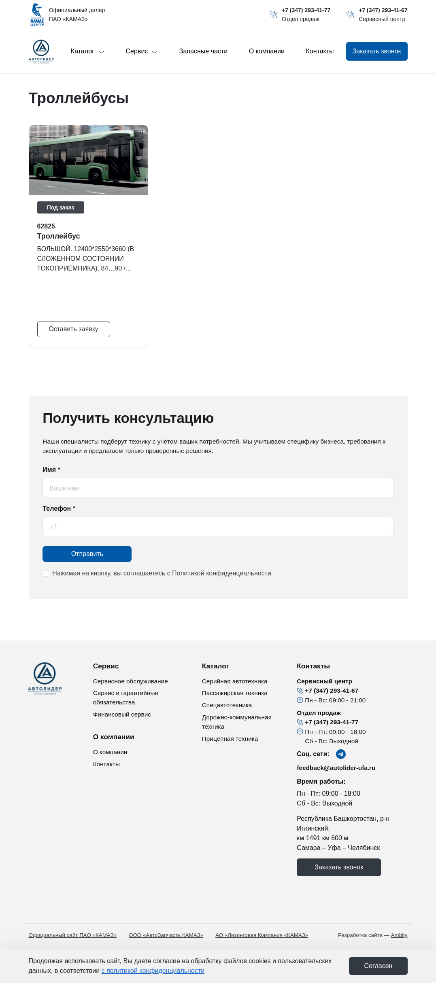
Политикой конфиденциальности (221, 573)
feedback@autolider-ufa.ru (336, 767)
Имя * (51, 469)
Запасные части (203, 51)
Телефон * (59, 508)
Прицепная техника (230, 738)
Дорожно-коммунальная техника (237, 722)
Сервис (142, 51)
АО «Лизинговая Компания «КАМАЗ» (261, 935)
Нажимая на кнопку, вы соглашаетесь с (161, 573)
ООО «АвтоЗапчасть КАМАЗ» (166, 935)
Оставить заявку (73, 329)
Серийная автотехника (235, 681)
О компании (267, 51)
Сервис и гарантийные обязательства (125, 697)
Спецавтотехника (227, 705)
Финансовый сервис (122, 714)
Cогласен (378, 965)
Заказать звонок (339, 867)
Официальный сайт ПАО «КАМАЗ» (73, 935)
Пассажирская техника (235, 692)
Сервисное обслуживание (130, 681)
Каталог (87, 51)
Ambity (399, 935)
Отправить (87, 553)
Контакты (320, 51)
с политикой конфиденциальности (153, 970)
